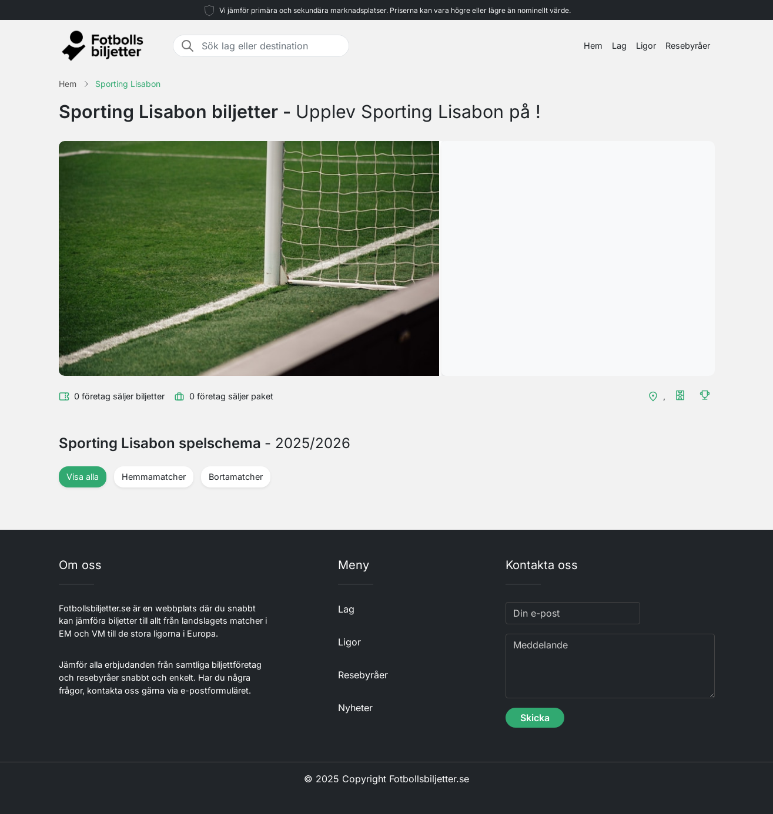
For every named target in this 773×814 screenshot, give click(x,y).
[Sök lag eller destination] (272, 45)
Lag (619, 46)
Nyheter (355, 708)
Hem (593, 46)
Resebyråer (687, 46)
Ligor (646, 46)
